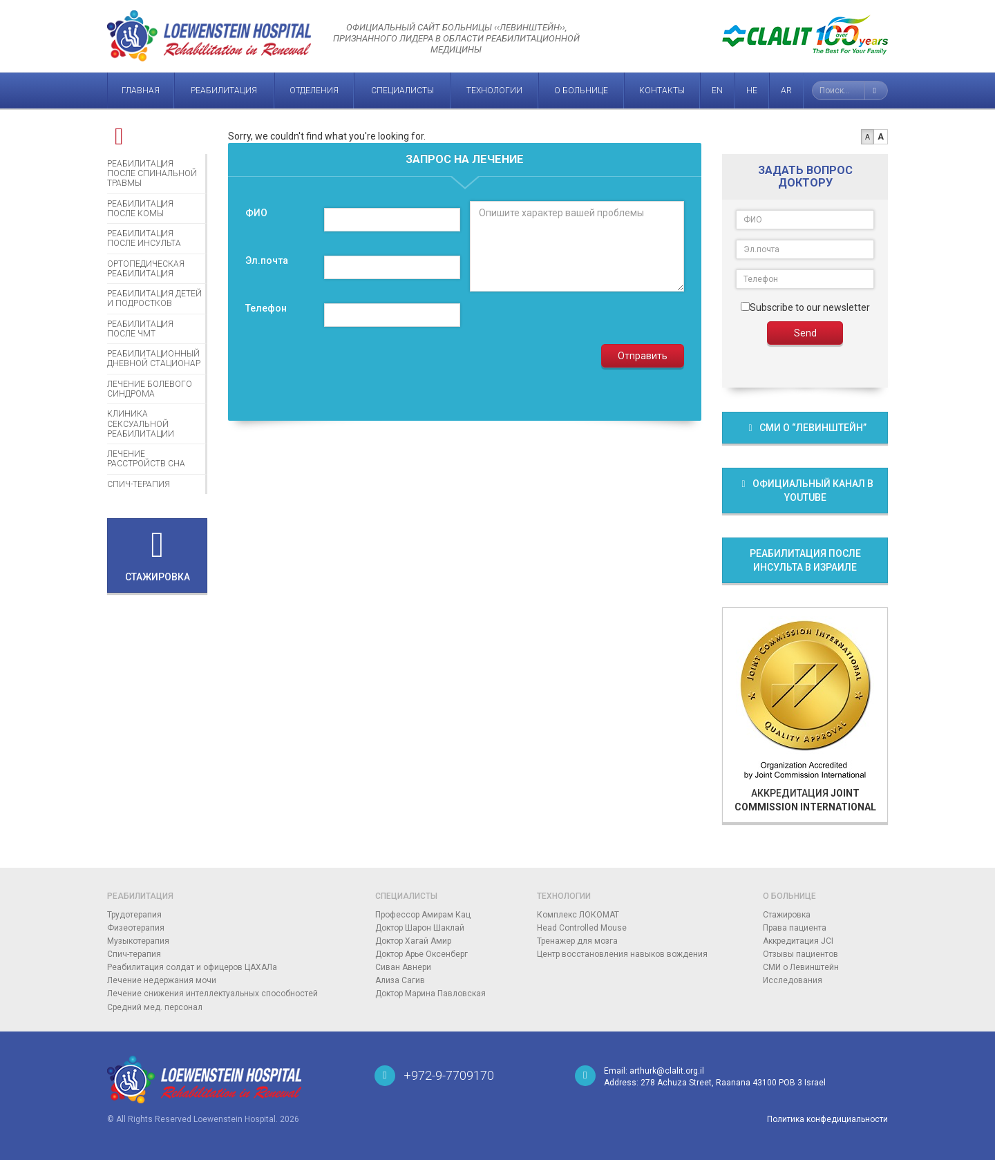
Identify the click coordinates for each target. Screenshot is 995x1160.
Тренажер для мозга (577, 941)
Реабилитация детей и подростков (154, 298)
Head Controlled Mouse (582, 928)
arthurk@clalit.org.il (666, 1071)
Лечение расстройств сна (146, 458)
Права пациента (794, 928)
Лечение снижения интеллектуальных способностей (212, 993)
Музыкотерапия (138, 941)
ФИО (256, 212)
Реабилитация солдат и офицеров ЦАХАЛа (192, 967)
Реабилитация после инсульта (144, 238)
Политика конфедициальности (827, 1119)
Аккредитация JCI (798, 941)
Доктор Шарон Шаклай (419, 928)
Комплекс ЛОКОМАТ (578, 915)
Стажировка (787, 915)
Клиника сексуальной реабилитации (140, 424)
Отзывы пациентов (800, 954)
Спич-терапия (138, 484)
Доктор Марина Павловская (430, 993)
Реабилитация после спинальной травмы (152, 174)
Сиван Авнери (403, 967)
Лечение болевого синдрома (149, 389)
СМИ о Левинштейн (801, 967)
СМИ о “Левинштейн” (804, 427)
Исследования (792, 980)
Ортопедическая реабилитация (145, 268)
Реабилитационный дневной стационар (153, 358)
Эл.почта (266, 260)
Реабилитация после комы (140, 208)
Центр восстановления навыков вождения (622, 954)
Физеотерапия (135, 928)
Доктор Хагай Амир (413, 941)
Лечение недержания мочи (161, 980)
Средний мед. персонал (154, 1007)
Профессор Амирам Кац (423, 915)
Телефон (266, 308)
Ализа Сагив (400, 980)
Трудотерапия (134, 915)
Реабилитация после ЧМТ (140, 329)
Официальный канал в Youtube (805, 490)
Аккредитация (805, 714)
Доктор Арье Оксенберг (421, 954)
